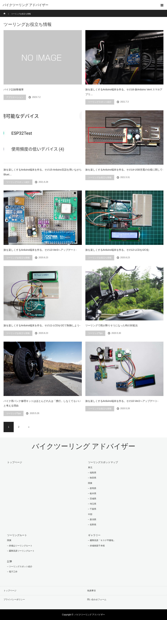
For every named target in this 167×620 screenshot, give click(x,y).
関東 (90, 483)
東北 (90, 467)
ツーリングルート (17, 535)
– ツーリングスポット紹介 (19, 566)
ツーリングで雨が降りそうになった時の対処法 (111, 325)
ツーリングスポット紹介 (100, 102)
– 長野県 (92, 524)
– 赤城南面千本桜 (96, 545)
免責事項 (91, 590)
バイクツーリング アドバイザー (25, 5)
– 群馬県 (92, 488)
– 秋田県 (92, 478)
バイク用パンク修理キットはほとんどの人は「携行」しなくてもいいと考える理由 (42, 403)
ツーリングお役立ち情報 (100, 177)
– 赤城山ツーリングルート (19, 545)
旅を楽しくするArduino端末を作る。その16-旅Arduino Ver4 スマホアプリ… (123, 92)
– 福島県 (92, 472)
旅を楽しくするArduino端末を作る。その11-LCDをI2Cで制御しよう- (42, 325)
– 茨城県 (92, 498)
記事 (9, 561)
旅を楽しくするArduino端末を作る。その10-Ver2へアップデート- (121, 401)
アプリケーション (14, 97)
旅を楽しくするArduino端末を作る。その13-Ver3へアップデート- (40, 249)
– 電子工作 (12, 571)
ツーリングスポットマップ (103, 462)
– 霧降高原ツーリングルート (21, 551)
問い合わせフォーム (96, 599)
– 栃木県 (92, 493)
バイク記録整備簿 (13, 89)
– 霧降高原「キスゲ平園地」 (101, 540)
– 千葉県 (92, 509)
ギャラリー (94, 535)
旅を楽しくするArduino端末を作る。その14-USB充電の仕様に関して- (124, 169)
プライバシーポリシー (14, 599)
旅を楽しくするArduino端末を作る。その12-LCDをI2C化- (117, 249)
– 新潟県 (92, 519)
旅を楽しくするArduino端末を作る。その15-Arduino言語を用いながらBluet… (43, 172)
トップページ (14, 462)
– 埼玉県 (92, 504)
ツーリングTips (95, 333)
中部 (90, 514)
